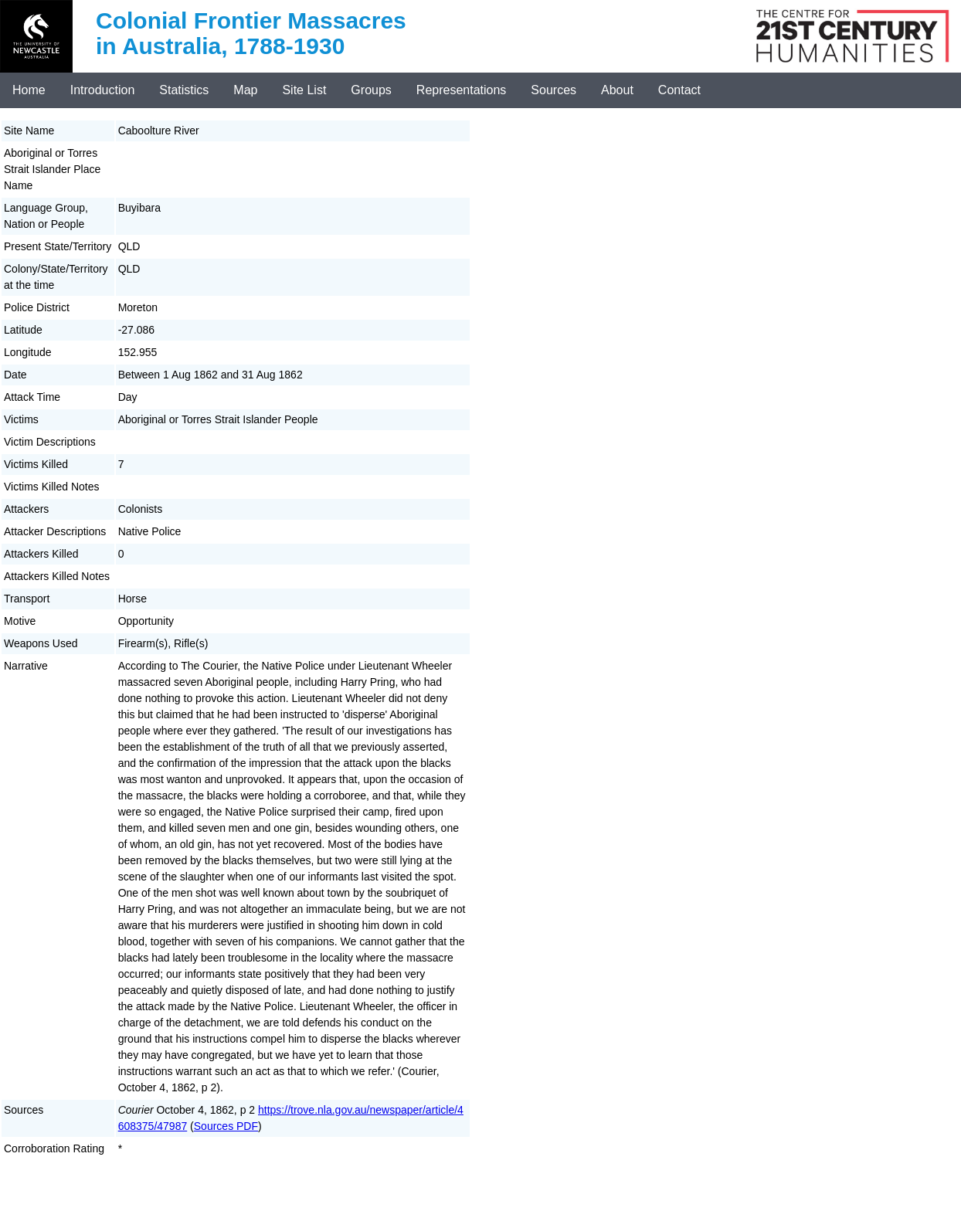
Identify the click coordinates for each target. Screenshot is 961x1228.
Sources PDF (226, 1126)
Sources (553, 90)
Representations (461, 90)
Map (245, 90)
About (617, 90)
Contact (679, 90)
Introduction (102, 90)
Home (29, 90)
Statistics (184, 90)
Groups (371, 90)
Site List (304, 90)
